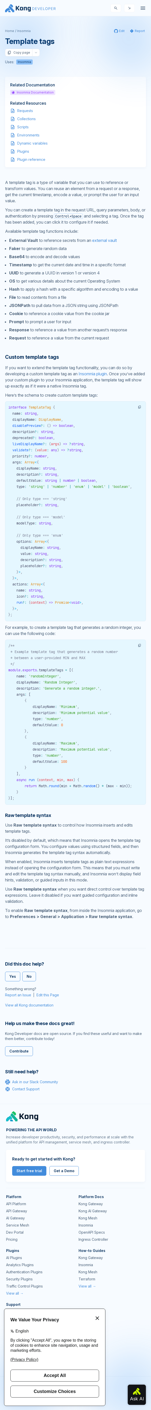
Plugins (23, 151)
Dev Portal (15, 1232)
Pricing (11, 1239)
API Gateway (16, 1211)
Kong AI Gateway (93, 1211)
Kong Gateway (91, 1204)
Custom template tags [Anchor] (32, 357)
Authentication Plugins (24, 1272)
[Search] (115, 8)
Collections (26, 119)
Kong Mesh (88, 1218)
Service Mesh (17, 1225)
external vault (104, 240)
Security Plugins (19, 1279)
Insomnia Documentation (33, 92)
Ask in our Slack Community (31, 1081)
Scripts (23, 127)
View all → (15, 1293)
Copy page (18, 53)
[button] (140, 407)
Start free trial (29, 1171)
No (29, 976)
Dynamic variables (32, 143)
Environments (28, 135)
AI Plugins (14, 1258)
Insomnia (24, 31)
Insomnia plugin (93, 373)
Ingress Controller (93, 1239)
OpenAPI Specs (92, 1232)
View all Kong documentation (29, 1005)
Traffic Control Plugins (24, 1286)
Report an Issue (18, 995)
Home (9, 31)
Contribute (19, 1051)
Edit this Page (47, 995)
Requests (25, 111)
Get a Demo (64, 1171)
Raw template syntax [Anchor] (28, 815)
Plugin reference (31, 159)
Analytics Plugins (20, 1265)
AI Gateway (15, 1218)
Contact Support (22, 1089)
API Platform (16, 1204)
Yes (12, 976)
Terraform (87, 1279)
